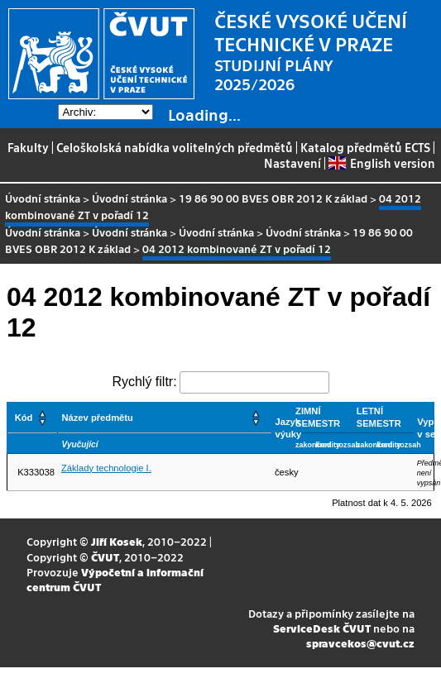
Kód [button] (24, 418)
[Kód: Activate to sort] (32, 418)
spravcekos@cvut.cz (360, 643)
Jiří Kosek (116, 541)
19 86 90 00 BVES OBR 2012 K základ (273, 198)
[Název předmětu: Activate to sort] (164, 418)
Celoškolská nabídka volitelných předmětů (174, 147)
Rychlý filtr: (144, 382)
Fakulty (28, 147)
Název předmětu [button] (96, 418)
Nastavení (292, 162)
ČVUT (105, 557)
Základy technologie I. (106, 468)
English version (381, 162)
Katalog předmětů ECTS (365, 147)
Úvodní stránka (42, 198)
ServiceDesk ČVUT (322, 628)
